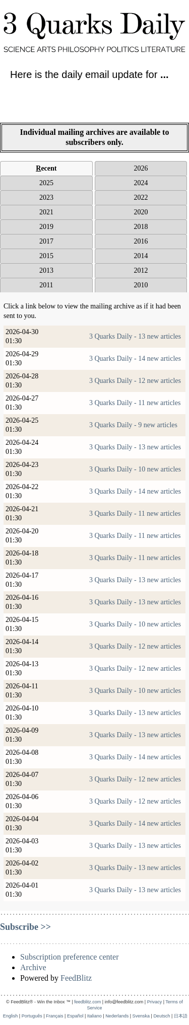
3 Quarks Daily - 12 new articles (135, 380)
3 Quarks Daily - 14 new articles (135, 358)
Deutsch (161, 1015)
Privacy (154, 1001)
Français (55, 1015)
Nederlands (117, 1015)
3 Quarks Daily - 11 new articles (134, 403)
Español (75, 1015)
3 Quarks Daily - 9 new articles (133, 425)
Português (32, 1015)
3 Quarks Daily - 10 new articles (135, 469)
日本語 (180, 1015)
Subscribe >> (25, 927)
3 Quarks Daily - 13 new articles (135, 336)
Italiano (94, 1015)
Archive (33, 967)
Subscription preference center (69, 957)
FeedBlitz (76, 978)
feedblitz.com (87, 1001)
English (10, 1015)
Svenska (141, 1015)
